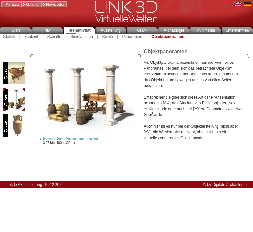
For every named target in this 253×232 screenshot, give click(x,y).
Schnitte (54, 36)
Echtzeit (31, 36)
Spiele (107, 36)
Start (16, 30)
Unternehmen (237, 30)
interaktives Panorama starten (68, 139)
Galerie (30, 4)
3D (47, 30)
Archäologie (174, 30)
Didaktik (8, 36)
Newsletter (53, 4)
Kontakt (10, 4)
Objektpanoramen (167, 36)
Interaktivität (78, 30)
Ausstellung (111, 30)
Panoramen (132, 36)
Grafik (142, 30)
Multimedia (205, 30)
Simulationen (82, 36)
